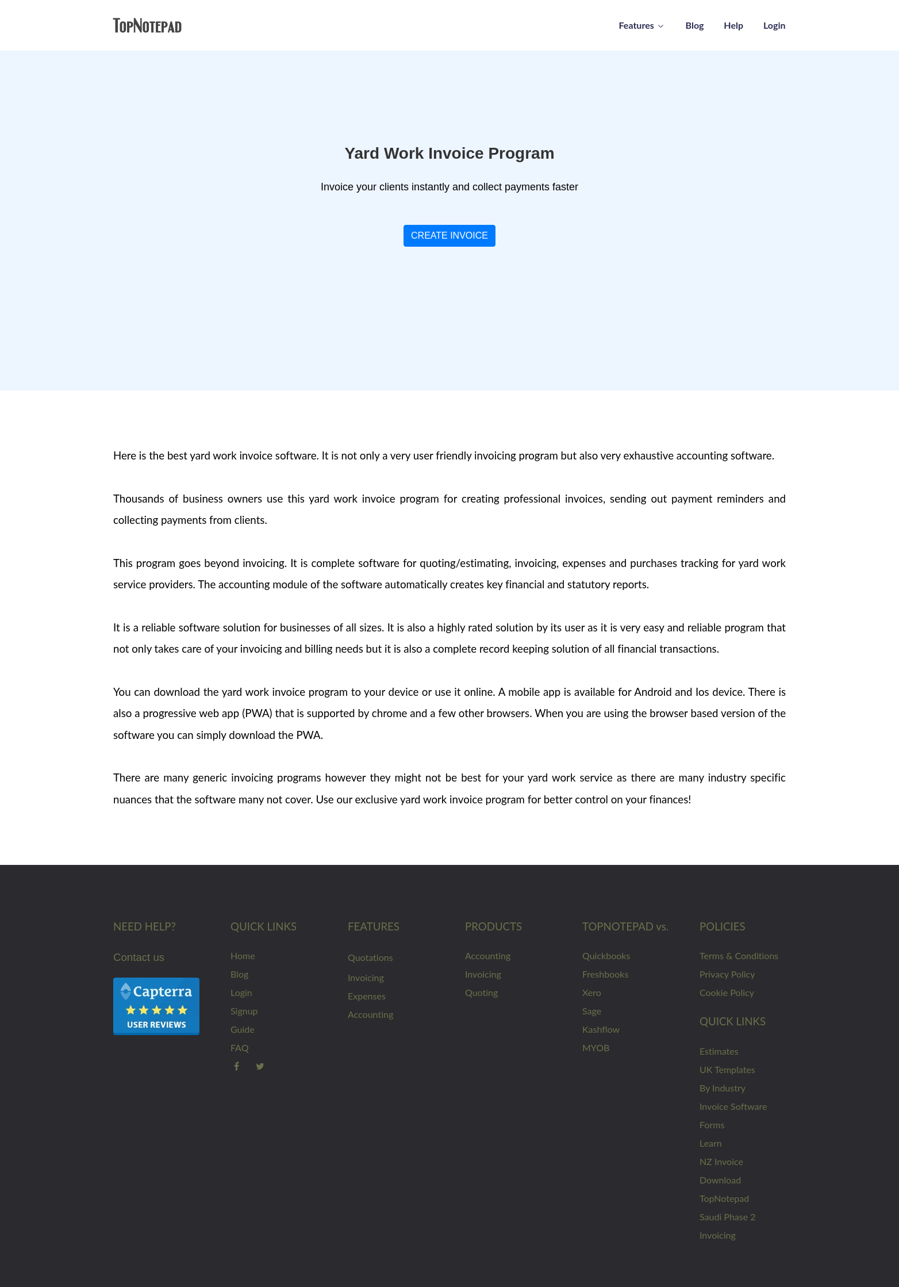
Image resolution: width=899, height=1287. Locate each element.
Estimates (719, 1050)
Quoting (481, 992)
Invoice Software (733, 1106)
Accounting (370, 1014)
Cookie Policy (727, 992)
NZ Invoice (721, 1161)
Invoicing (366, 977)
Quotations (370, 957)
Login (241, 992)
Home (242, 955)
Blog (239, 973)
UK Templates (727, 1069)
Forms (712, 1124)
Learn (711, 1142)
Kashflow (601, 1029)
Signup (244, 1010)
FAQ (239, 1047)
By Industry (723, 1087)
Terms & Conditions (739, 955)
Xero (591, 992)
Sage (591, 1010)
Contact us (138, 957)
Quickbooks (606, 955)
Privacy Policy (727, 973)
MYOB (595, 1047)
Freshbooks (605, 973)
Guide (242, 1029)
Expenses (367, 995)
